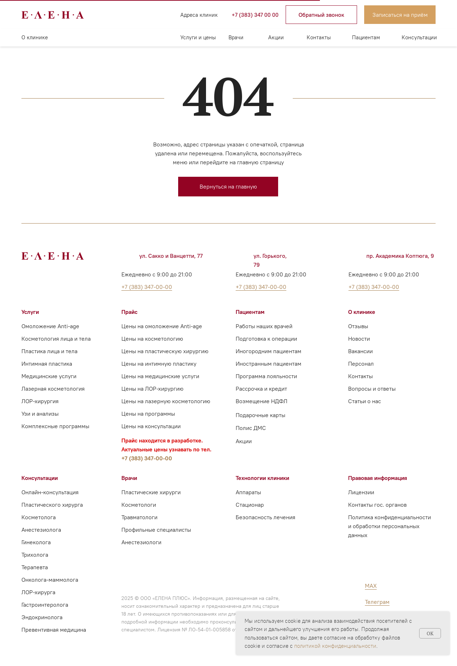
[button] (321, 14)
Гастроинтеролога (44, 604)
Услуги (30, 311)
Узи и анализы (40, 413)
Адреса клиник (199, 14)
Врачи (235, 37)
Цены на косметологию (152, 338)
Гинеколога (36, 542)
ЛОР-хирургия (40, 401)
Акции (276, 37)
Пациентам (366, 37)
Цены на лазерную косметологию (165, 401)
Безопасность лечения (265, 517)
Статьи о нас (364, 401)
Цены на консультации (151, 426)
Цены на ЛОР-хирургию (152, 388)
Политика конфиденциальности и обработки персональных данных (389, 526)
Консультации (419, 37)
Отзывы (358, 326)
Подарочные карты (260, 415)
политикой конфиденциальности (335, 645)
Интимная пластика (46, 363)
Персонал (361, 363)
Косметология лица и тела (56, 338)
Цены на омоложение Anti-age (161, 326)
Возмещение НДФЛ (261, 401)
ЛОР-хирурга (38, 592)
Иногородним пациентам (268, 351)
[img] (121, 14)
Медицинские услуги (48, 376)
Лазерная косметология (53, 388)
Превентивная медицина (53, 629)
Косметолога (38, 517)
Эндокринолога (41, 617)
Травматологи (139, 517)
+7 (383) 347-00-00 (146, 458)
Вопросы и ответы (372, 388)
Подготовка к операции (266, 338)
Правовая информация (377, 477)
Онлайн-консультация (50, 492)
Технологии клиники (262, 477)
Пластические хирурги (151, 492)
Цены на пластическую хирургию (165, 351)
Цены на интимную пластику (158, 363)
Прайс (129, 311)
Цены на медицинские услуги (160, 376)
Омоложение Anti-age (50, 326)
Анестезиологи (141, 542)
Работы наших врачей (264, 326)
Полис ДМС (251, 427)
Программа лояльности (266, 376)
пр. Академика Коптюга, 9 (400, 255)
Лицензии (361, 492)
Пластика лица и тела (49, 351)
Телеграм (377, 601)
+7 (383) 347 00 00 (255, 14)
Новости (359, 338)
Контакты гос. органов (377, 504)
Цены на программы (148, 413)
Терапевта (34, 567)
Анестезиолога (41, 529)
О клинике (34, 37)
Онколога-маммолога (49, 579)
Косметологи (138, 504)
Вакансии (360, 351)
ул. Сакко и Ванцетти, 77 (171, 255)
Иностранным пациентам (268, 363)
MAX (371, 585)
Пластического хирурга (52, 504)
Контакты (319, 37)
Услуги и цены (198, 37)
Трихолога (34, 554)
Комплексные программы (55, 426)
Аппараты (248, 492)
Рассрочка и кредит (261, 388)
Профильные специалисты (156, 529)
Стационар (250, 504)
